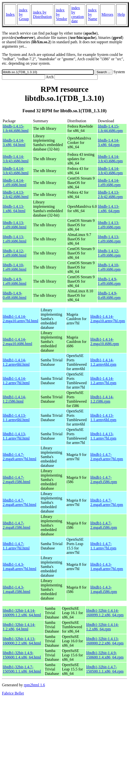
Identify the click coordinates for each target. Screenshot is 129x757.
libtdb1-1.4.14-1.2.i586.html (14, 399)
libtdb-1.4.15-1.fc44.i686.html (15, 128)
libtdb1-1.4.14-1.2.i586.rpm (102, 399)
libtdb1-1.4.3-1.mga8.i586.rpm (103, 589)
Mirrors (107, 14)
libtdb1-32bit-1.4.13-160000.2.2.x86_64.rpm (105, 641)
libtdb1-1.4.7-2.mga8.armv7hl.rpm (106, 502)
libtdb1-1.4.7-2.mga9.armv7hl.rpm (106, 456)
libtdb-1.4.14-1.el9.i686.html (14, 182)
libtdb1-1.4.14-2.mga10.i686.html (17, 341)
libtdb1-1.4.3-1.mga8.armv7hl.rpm (106, 566)
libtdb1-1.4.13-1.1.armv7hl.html (16, 436)
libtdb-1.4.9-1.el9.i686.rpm (109, 281)
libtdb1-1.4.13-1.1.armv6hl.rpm (103, 417)
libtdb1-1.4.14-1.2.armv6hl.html (16, 362)
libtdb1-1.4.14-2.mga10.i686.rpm (104, 341)
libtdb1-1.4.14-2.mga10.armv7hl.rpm (107, 318)
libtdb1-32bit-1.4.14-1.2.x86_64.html (19, 627)
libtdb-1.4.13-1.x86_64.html (14, 208)
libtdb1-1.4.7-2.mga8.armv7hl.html (19, 502)
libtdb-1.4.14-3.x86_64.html (14, 142)
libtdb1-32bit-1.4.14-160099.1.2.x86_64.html (22, 613)
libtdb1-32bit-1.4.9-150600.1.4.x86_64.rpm (105, 655)
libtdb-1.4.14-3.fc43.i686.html (15, 159)
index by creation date (77, 14)
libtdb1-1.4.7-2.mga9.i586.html (16, 479)
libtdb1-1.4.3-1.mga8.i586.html (16, 589)
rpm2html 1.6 (34, 685)
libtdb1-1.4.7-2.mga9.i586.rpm (103, 479)
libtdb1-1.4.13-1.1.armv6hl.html (16, 417)
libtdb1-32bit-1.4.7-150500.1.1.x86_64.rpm (105, 669)
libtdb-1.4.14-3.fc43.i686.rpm (110, 159)
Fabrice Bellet (13, 693)
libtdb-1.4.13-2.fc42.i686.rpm (110, 194)
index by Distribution (42, 14)
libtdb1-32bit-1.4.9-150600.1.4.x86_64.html (22, 655)
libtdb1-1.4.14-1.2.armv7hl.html (16, 380)
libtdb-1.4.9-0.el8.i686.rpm (109, 295)
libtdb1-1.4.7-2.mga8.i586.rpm (103, 525)
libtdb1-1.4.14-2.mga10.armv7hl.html (20, 318)
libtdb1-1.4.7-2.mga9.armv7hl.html (19, 456)
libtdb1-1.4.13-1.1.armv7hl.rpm (103, 436)
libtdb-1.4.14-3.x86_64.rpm (109, 142)
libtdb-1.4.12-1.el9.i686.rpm (109, 253)
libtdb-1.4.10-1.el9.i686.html (14, 267)
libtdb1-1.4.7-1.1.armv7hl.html (16, 546)
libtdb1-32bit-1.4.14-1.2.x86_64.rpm (102, 627)
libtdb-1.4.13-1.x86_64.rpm (109, 208)
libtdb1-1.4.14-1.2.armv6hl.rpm (103, 362)
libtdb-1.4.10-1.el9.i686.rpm (109, 267)
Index (10, 14)
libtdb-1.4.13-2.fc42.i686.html (15, 194)
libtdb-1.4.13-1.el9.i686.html (14, 225)
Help (121, 14)
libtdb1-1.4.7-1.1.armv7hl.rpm (103, 546)
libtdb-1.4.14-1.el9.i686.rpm (109, 182)
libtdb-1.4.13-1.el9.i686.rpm (109, 225)
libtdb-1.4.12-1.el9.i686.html (14, 253)
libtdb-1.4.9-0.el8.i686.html (14, 295)
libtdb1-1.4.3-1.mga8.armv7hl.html (19, 566)
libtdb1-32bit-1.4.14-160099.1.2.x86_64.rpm (105, 613)
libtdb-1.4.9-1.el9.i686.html (14, 281)
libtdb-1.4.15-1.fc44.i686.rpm (110, 128)
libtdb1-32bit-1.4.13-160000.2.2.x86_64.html (22, 641)
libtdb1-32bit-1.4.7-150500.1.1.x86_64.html (22, 669)
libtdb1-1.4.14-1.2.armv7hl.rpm (103, 380)
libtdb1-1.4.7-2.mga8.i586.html (16, 525)
